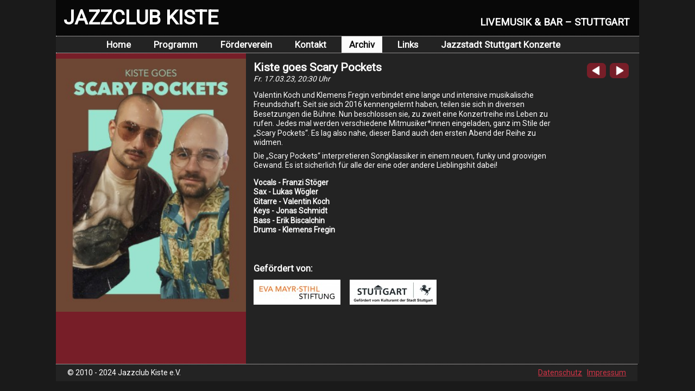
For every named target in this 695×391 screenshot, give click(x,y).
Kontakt (310, 44)
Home (118, 44)
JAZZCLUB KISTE (141, 17)
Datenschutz (560, 372)
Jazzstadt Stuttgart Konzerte (500, 44)
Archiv (362, 44)
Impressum (606, 372)
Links (407, 44)
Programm (176, 44)
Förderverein (246, 44)
